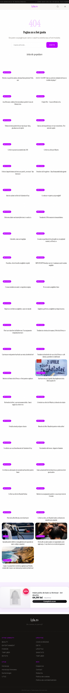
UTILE (4, 677)
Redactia (39, 673)
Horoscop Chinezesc (9, 670)
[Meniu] (65, 6)
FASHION (5, 649)
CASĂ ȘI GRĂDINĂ (42, 642)
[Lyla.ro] (34, 6)
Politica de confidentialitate (46, 680)
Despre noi (40, 666)
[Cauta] (58, 6)
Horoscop (5, 666)
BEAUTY (5, 642)
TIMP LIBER (6, 652)
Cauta (52, 45)
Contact (39, 670)
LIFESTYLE (39, 649)
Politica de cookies (43, 677)
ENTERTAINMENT (8, 645)
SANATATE (40, 652)
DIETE (38, 645)
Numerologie (6, 673)
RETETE (5, 656)
